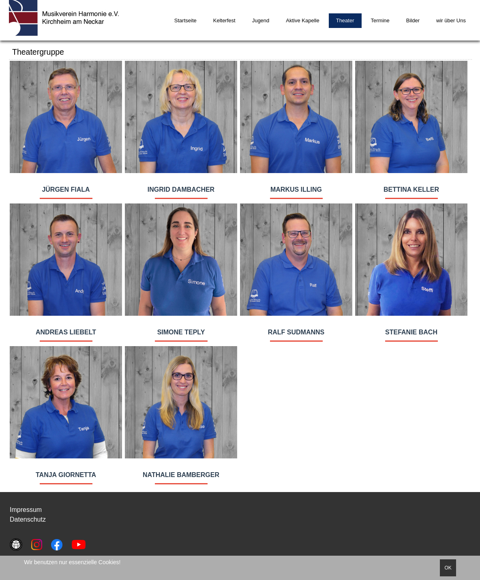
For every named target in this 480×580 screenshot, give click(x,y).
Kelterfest (224, 20)
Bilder (413, 20)
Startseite (185, 20)
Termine (380, 20)
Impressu (23, 509)
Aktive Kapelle (302, 20)
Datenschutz (28, 519)
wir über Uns (451, 20)
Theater (345, 20)
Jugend (261, 20)
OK (447, 568)
